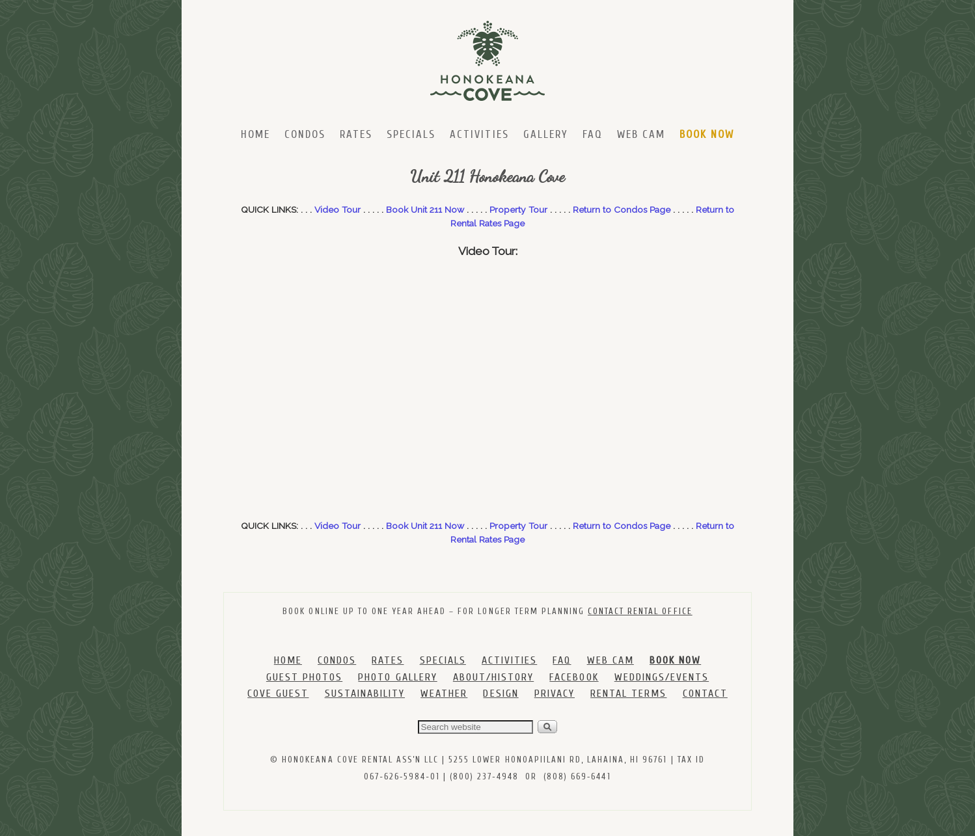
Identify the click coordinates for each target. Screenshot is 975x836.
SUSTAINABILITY (365, 693)
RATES (388, 660)
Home (255, 134)
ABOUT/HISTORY (493, 677)
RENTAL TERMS (628, 693)
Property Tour (518, 209)
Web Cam (641, 134)
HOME (288, 660)
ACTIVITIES (509, 660)
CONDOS (337, 660)
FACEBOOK (573, 677)
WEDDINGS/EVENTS (661, 677)
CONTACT (705, 693)
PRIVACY (554, 693)
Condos (304, 134)
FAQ (593, 134)
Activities (479, 134)
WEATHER (443, 693)
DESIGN (500, 693)
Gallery (545, 134)
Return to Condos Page (621, 209)
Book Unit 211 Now (425, 209)
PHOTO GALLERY (397, 677)
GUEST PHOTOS (304, 677)
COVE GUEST (278, 693)
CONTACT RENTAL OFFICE (640, 611)
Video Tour (337, 209)
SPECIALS (443, 660)
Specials (411, 134)
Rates (356, 134)
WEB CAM (610, 660)
